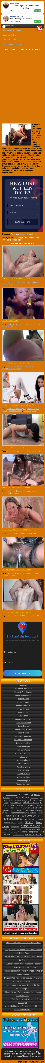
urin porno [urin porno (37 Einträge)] (22, 832)
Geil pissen (23, 716)
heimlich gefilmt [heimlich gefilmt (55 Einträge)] (31, 802)
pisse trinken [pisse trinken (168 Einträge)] (30, 826)
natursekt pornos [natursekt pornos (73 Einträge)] (12, 818)
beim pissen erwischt (15, 573)
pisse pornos (28, 366)
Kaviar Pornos (23, 726)
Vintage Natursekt (23, 784)
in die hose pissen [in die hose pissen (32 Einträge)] (28, 805)
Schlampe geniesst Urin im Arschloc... (17, 612)
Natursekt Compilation (23, 740)
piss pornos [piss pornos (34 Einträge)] (13, 829)
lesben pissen (21, 237)
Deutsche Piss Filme (23, 695)
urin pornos (23, 533)
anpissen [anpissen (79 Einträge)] (23, 794)
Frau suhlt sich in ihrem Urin (13, 447)
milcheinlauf (21, 282)
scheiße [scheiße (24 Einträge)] (22, 829)
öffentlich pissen (8, 575)
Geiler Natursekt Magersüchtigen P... (17, 487)
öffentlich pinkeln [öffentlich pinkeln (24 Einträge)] (18, 835)
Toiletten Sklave (23, 777)
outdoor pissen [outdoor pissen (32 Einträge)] (10, 823)
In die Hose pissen (23, 723)
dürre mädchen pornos (16, 491)
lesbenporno (34, 237)
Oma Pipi (23, 757)
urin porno (36, 451)
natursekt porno (30, 411)
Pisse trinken (32, 234)
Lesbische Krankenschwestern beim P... (18, 405)
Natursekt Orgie (23, 746)
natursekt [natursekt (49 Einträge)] (29, 810)
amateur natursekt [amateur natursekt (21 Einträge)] (11, 795)
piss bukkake (27, 324)
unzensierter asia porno (11, 369)
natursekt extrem (14, 324)
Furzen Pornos (23, 709)
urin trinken (33, 533)
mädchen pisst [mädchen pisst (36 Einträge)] (17, 810)
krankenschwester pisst (16, 409)
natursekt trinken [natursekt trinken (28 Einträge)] (30, 819)
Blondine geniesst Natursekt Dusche (16, 530)
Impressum (22, 1062)
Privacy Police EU (36, 1062)
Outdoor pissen (23, 760)
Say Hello (38, 11)
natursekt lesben (15, 411)
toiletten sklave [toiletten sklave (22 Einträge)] (30, 829)
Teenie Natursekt (23, 774)
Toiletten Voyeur (23, 781)
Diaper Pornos (23, 699)
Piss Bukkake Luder (10, 321)
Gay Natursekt (23, 712)
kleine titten (24, 615)
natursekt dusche (34, 282)
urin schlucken (8, 326)
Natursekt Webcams (23, 753)
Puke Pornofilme (23, 767)
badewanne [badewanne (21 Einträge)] (34, 798)
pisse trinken (18, 240)
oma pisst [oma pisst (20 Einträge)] (40, 819)
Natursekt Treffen (9, 35)
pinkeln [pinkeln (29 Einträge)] (20, 823)
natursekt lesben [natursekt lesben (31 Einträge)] (36, 813)
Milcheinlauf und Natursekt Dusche (16, 278)
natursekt (7, 240)
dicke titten (11, 451)
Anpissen (23, 685)
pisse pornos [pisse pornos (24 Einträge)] (15, 827)
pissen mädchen (23, 451)
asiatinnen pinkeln (14, 366)
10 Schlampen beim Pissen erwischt (16, 570)
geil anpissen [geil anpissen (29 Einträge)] (33, 800)
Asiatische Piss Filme (23, 689)
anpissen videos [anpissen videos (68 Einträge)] (20, 797)
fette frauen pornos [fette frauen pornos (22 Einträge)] (20, 800)
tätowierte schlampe (10, 284)
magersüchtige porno (10, 493)
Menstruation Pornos (23, 729)
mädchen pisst (32, 491)
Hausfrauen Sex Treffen (12, 30)
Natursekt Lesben (18, 234)
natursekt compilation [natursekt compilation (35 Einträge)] (20, 813)
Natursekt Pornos (10, 26)
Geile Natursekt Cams (11, 40)
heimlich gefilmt (31, 573)
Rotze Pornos (23, 770)
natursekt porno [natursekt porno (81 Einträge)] (30, 815)
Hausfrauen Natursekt (23, 719)
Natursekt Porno (23, 750)
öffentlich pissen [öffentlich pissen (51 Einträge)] (33, 834)
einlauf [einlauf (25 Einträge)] (11, 800)
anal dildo (11, 282)
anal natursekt (12, 615)
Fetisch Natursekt (23, 706)
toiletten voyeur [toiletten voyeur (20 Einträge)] (12, 832)
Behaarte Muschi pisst (23, 692)
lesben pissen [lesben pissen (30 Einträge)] (14, 808)
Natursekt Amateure (23, 736)
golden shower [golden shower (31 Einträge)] (15, 803)
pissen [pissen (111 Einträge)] (28, 822)
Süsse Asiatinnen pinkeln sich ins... (16, 363)
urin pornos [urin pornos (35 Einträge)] (33, 832)
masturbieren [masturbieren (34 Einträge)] (26, 808)
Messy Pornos (23, 733)
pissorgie (37, 324)
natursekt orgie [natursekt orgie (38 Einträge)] (12, 816)
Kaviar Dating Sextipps (12, 44)
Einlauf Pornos (23, 702)
